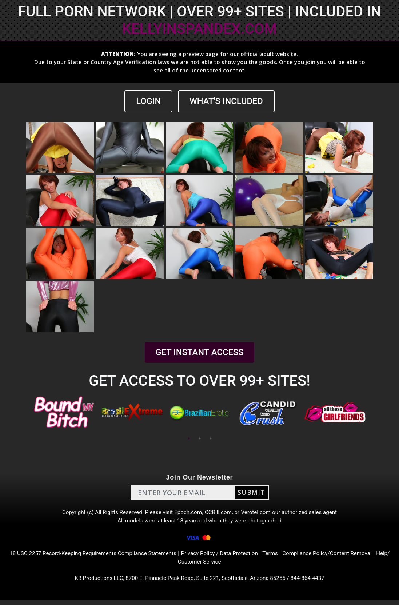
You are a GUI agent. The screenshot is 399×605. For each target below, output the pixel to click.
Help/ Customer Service (199, 565)
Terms (282, 556)
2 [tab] (199, 438)
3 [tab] (210, 438)
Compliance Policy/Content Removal (341, 556)
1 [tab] (188, 438)
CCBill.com (219, 513)
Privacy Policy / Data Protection (229, 556)
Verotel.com (258, 513)
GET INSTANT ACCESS (199, 353)
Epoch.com (188, 513)
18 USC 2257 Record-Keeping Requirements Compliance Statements (95, 556)
